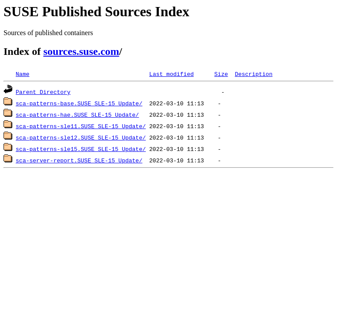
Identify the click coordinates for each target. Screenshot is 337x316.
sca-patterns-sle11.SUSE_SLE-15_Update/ (81, 126)
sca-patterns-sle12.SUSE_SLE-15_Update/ (81, 137)
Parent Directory (43, 92)
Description (253, 74)
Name (22, 74)
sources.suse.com (81, 51)
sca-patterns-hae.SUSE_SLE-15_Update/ (77, 114)
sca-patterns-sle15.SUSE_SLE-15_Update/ (81, 149)
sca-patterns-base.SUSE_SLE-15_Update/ (79, 103)
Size (221, 74)
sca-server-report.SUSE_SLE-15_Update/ (79, 160)
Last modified (171, 74)
